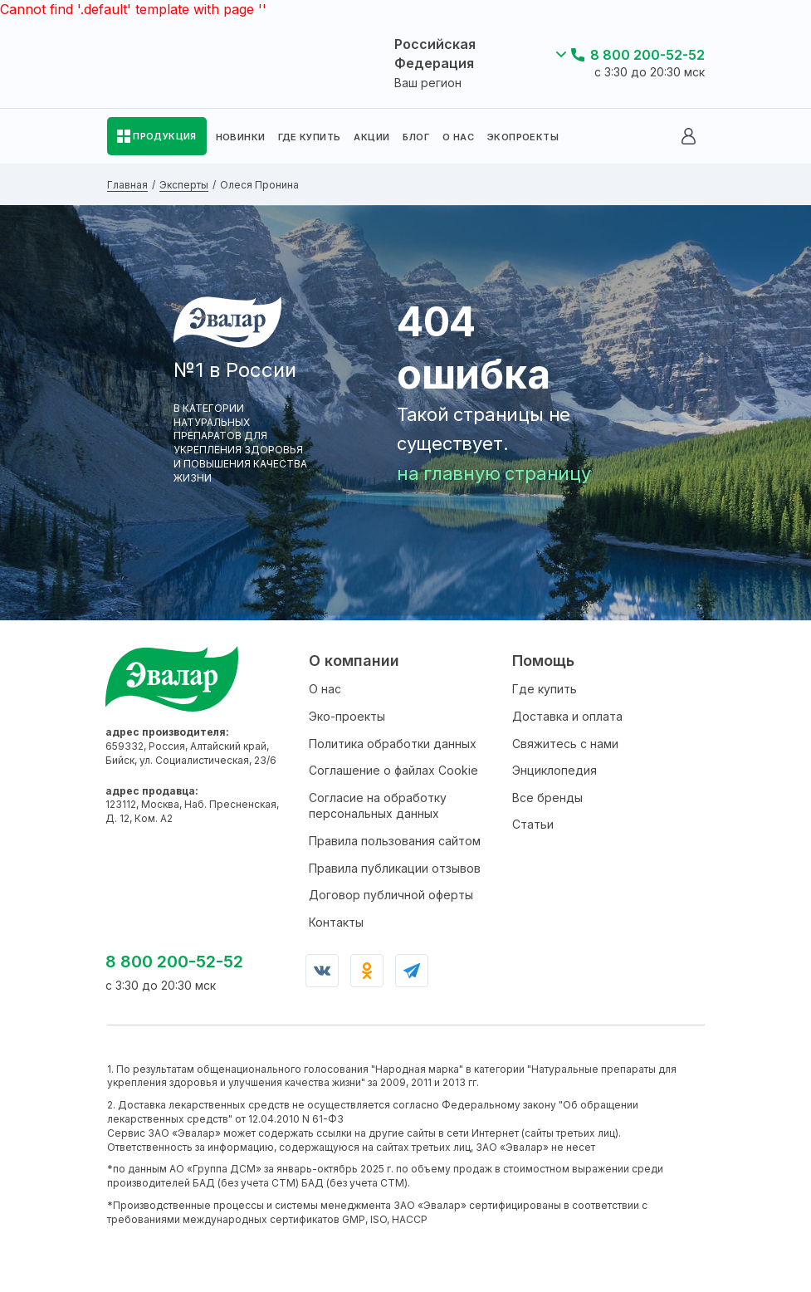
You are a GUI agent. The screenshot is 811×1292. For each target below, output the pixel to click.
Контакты (336, 922)
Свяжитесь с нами (565, 744)
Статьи (533, 824)
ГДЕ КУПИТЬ (309, 137)
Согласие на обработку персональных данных (378, 805)
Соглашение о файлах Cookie (393, 770)
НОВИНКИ (241, 137)
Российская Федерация (435, 53)
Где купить (544, 689)
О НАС (458, 137)
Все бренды (547, 797)
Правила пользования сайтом (395, 841)
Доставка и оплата (567, 716)
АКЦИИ (371, 137)
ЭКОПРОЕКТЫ (523, 137)
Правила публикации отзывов (395, 868)
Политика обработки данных (392, 744)
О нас (325, 689)
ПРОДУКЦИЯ (165, 136)
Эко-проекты (347, 716)
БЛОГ (416, 137)
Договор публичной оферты (391, 895)
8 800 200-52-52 (647, 54)
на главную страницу (494, 473)
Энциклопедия (554, 770)
